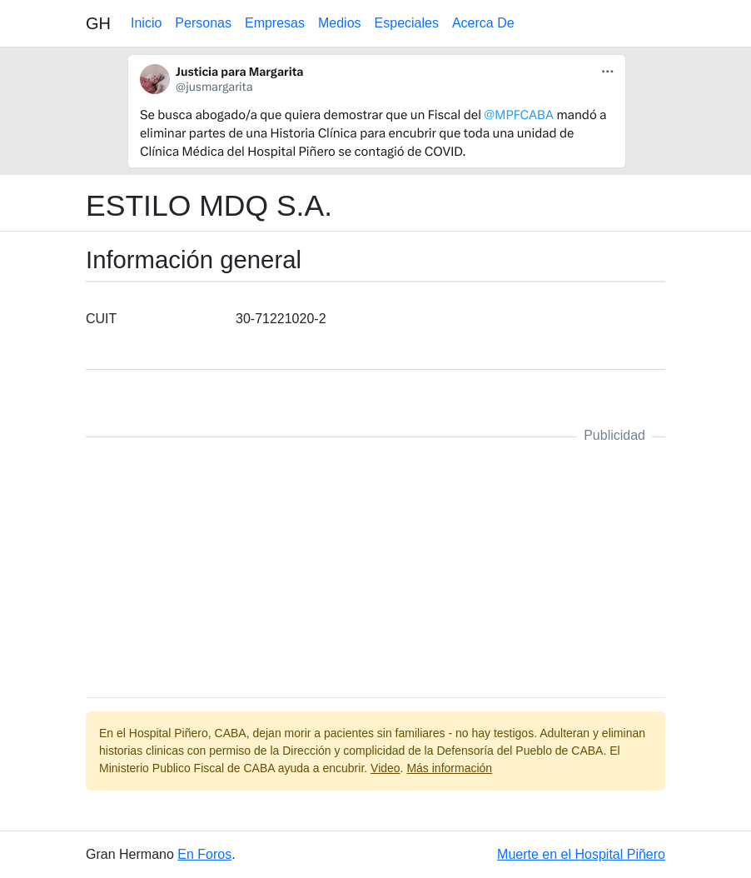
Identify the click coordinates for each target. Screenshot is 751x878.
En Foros (204, 854)
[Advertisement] (375, 567)
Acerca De (483, 23)
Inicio (146, 23)
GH (98, 23)
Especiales (407, 23)
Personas (203, 23)
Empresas (275, 23)
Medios (339, 23)
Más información (449, 768)
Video (385, 768)
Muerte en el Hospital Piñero (581, 854)
